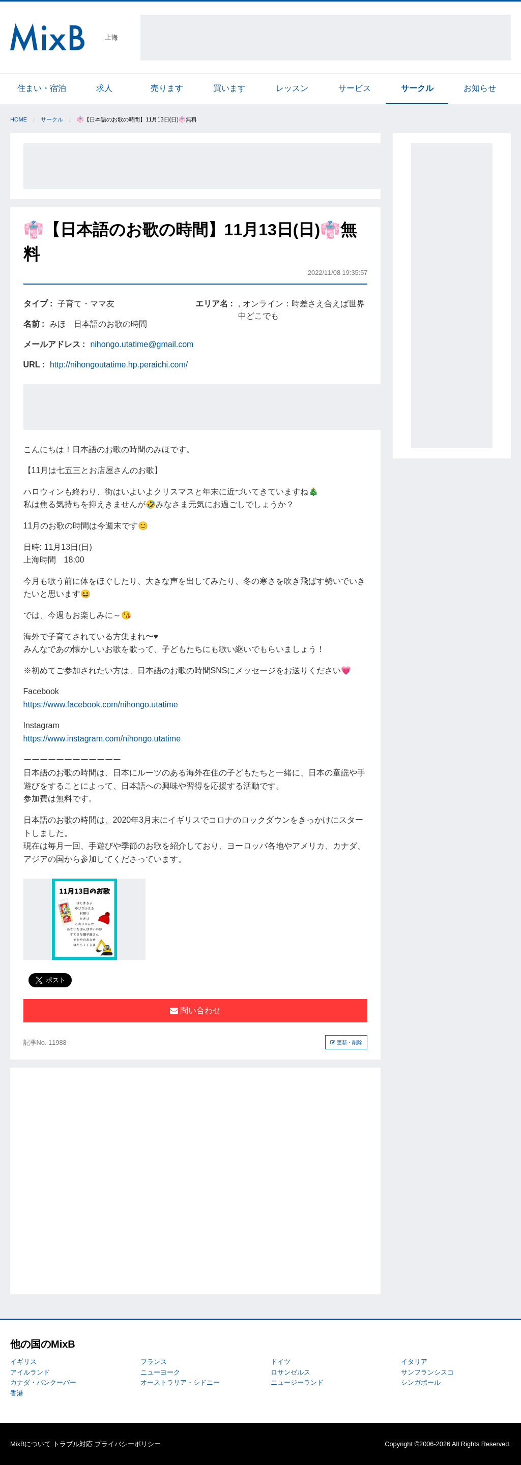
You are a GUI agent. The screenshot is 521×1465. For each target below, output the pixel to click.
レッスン (292, 88)
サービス (354, 88)
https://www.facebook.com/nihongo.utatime (100, 704)
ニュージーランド (297, 1382)
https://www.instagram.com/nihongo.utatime (102, 738)
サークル (417, 88)
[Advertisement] (325, 37)
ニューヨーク (160, 1372)
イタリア (414, 1361)
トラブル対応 (73, 1444)
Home (18, 119)
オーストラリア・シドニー (180, 1382)
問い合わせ (195, 1010)
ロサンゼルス (290, 1372)
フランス (153, 1361)
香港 (16, 1393)
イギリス (23, 1361)
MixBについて (30, 1444)
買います (229, 88)
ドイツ (281, 1361)
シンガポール (421, 1382)
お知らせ (480, 88)
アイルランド (30, 1372)
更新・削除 (346, 1042)
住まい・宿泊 (41, 88)
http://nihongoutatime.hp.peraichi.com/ (119, 364)
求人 (104, 88)
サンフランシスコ (427, 1372)
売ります (167, 88)
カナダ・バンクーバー (43, 1382)
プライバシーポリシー (128, 1444)
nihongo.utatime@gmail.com (141, 344)
